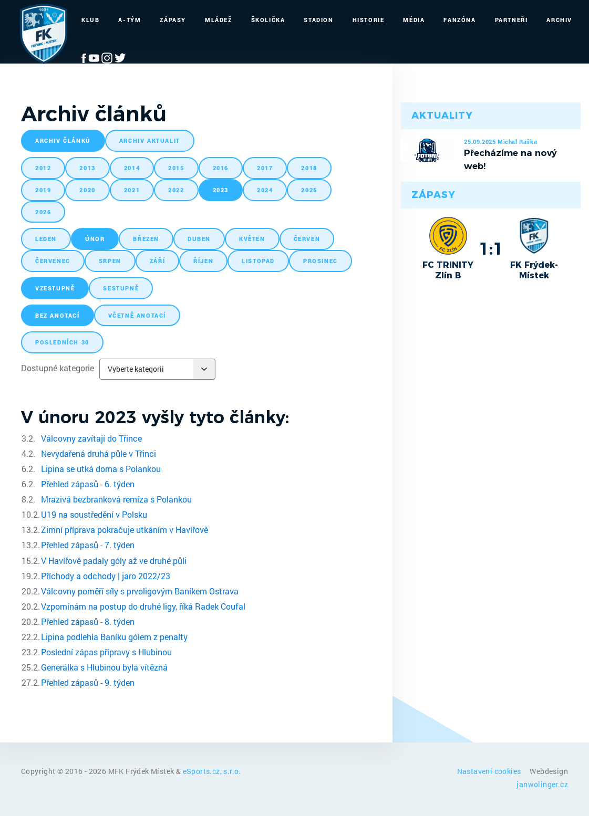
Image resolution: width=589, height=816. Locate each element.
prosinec (320, 261)
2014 (132, 168)
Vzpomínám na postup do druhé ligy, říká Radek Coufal (143, 606)
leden (46, 239)
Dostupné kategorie (57, 367)
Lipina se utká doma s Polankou (101, 468)
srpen (110, 261)
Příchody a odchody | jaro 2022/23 (105, 575)
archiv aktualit (149, 140)
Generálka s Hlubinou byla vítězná (104, 667)
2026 (43, 212)
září (157, 261)
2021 (132, 190)
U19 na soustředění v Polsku (94, 514)
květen (252, 239)
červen (307, 239)
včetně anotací (137, 315)
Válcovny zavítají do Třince (91, 438)
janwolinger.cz (542, 784)
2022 (176, 190)
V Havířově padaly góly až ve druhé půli (114, 560)
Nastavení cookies (490, 771)
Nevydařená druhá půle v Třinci (98, 453)
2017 (265, 168)
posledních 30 (62, 342)
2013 (87, 168)
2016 (221, 168)
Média (414, 20)
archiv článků (63, 140)
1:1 (491, 248)
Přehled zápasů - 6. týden (88, 483)
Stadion (318, 20)
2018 (309, 168)
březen (146, 239)
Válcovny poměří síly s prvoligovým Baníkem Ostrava (140, 591)
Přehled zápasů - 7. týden (88, 544)
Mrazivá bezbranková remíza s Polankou (116, 499)
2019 (43, 190)
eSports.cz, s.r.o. (212, 771)
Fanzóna (459, 20)
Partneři (511, 20)
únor (95, 239)
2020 (87, 190)
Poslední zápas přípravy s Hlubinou (106, 651)
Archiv (559, 20)
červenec (52, 261)
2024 (265, 190)
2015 (176, 168)
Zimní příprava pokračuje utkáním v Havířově (124, 529)
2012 (43, 168)
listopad (258, 261)
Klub (90, 20)
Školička (268, 20)
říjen (203, 261)
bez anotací (57, 315)
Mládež (218, 20)
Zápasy (173, 20)
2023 (221, 190)
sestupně (121, 288)
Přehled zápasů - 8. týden (88, 621)
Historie (369, 20)
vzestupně (55, 288)
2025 (309, 190)
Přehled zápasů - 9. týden (88, 682)
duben (199, 239)
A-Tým (129, 20)
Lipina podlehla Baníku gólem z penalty (114, 636)
